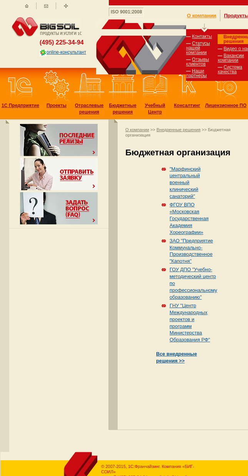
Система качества (230, 69)
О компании (137, 129)
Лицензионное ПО (225, 105)
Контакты (202, 36)
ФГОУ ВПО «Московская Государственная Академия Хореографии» (189, 218)
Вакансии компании (231, 58)
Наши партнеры (196, 73)
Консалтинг (187, 105)
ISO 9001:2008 (126, 12)
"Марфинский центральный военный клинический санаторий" (185, 182)
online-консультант (63, 52)
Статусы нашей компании (198, 48)
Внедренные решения (178, 129)
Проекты (57, 105)
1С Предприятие (20, 105)
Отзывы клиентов (197, 62)
